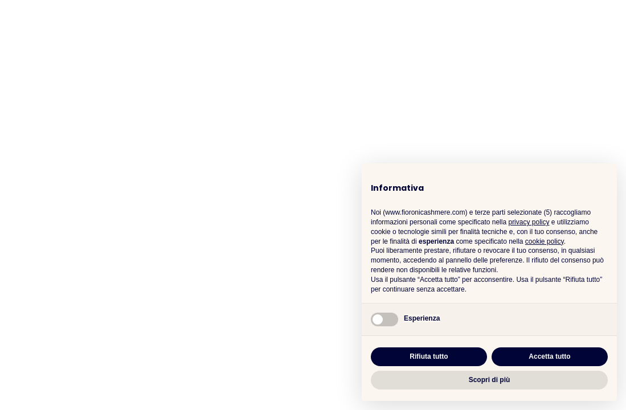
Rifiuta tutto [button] (429, 356)
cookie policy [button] (544, 241)
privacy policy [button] (528, 222)
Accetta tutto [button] (549, 356)
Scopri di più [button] (489, 380)
